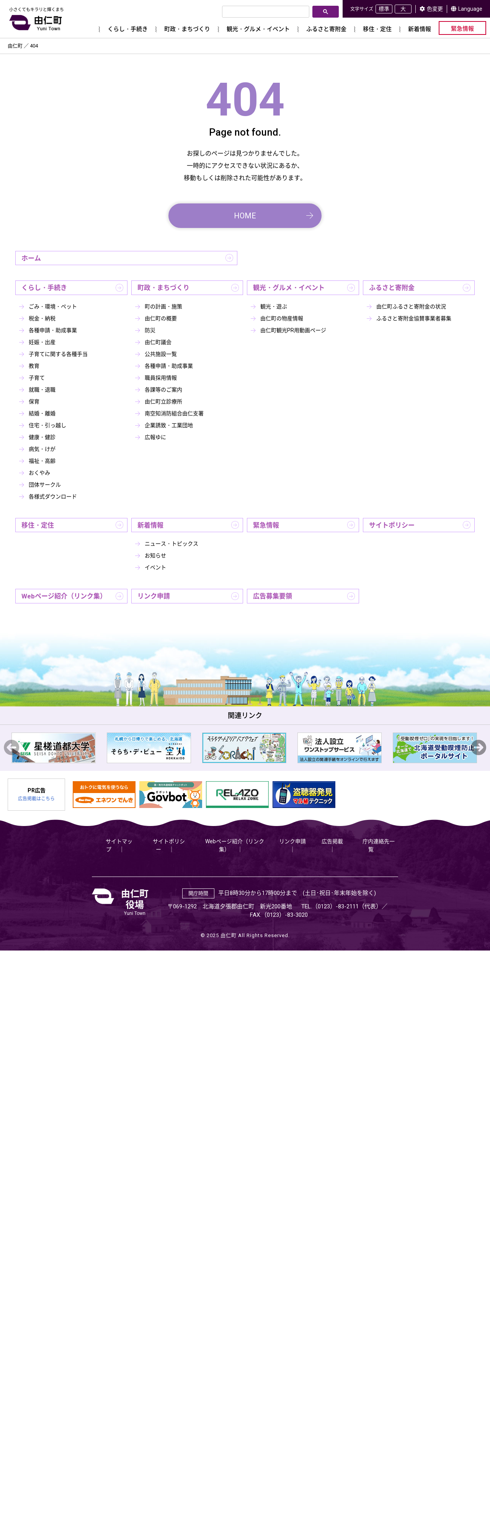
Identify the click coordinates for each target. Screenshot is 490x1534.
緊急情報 (266, 525)
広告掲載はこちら (36, 798)
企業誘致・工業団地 (169, 425)
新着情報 (150, 525)
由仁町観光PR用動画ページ (293, 330)
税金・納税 (42, 318)
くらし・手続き (44, 288)
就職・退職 (42, 390)
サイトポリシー (392, 525)
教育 (34, 366)
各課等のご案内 (163, 390)
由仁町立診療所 (163, 401)
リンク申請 (153, 596)
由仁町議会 (158, 342)
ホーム (31, 258)
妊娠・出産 (42, 342)
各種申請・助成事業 (53, 330)
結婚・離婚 (42, 413)
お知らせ (155, 555)
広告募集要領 (272, 596)
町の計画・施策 (163, 306)
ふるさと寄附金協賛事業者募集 (413, 318)
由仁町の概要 (161, 318)
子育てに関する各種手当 (58, 354)
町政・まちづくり (163, 288)
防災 (150, 330)
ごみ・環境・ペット (53, 306)
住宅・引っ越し (47, 425)
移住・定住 (37, 525)
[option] (53, 748)
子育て (37, 378)
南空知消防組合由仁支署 (174, 413)
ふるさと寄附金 (392, 288)
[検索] (265, 11)
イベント (155, 567)
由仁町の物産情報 (281, 318)
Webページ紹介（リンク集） (63, 596)
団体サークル (45, 485)
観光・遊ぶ (273, 306)
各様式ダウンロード (53, 496)
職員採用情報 (161, 378)
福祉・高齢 (42, 461)
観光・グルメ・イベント (289, 288)
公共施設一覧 (161, 354)
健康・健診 (42, 437)
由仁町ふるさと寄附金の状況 (411, 306)
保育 (34, 401)
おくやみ (39, 473)
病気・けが (42, 449)
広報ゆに (155, 437)
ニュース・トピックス (171, 544)
